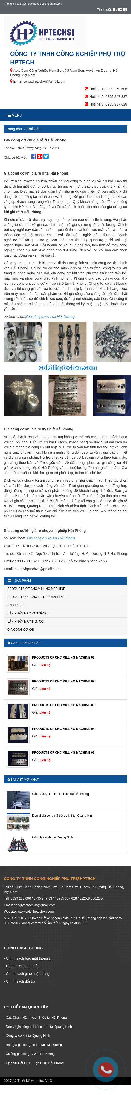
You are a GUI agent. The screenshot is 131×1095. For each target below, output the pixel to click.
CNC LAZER (16, 605)
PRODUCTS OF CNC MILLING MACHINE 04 (63, 729)
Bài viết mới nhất (23, 779)
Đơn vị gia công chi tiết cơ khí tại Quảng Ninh (62, 815)
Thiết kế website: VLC (34, 1081)
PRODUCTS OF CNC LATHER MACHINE (36, 597)
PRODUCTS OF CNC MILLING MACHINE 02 (63, 681)
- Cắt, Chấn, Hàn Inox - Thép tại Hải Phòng (35, 1017)
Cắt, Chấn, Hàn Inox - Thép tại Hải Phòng (60, 794)
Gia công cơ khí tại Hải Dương (50, 317)
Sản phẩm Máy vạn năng (27, 613)
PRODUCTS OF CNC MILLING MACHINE (36, 589)
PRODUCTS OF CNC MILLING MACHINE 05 (63, 752)
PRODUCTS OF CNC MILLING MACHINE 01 (63, 657)
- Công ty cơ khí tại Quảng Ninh (27, 1036)
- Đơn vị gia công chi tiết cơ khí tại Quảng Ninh (38, 1027)
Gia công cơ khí (20, 629)
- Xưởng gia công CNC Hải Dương (29, 1054)
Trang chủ (14, 129)
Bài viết (33, 129)
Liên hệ (45, 665)
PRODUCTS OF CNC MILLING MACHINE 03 (63, 705)
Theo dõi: (104, 10)
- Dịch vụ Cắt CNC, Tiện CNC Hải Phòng (34, 1063)
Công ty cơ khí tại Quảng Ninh (52, 837)
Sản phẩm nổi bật (23, 643)
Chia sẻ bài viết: (16, 157)
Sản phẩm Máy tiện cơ (25, 621)
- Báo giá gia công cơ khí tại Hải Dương (33, 1045)
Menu (15, 115)
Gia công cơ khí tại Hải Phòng (51, 538)
